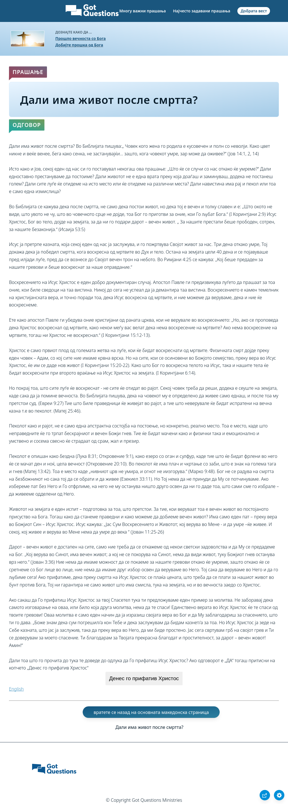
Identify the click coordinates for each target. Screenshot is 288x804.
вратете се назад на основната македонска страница (151, 712)
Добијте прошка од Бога (79, 45)
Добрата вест (254, 11)
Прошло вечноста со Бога (80, 38)
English (16, 689)
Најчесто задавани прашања (201, 11)
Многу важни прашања (142, 11)
